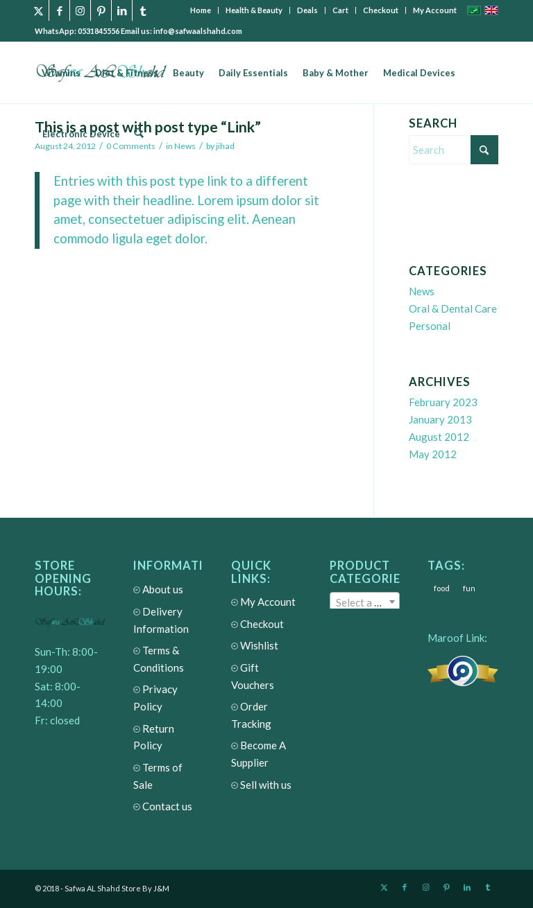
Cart (340, 10)
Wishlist (254, 645)
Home (200, 10)
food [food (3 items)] (442, 588)
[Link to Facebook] (59, 10)
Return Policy (168, 738)
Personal (429, 326)
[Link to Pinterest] (101, 10)
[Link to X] (38, 10)
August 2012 (439, 436)
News (421, 291)
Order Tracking (266, 716)
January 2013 (440, 419)
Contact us (162, 806)
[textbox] (365, 602)
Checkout (380, 10)
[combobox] (365, 601)
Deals (307, 10)
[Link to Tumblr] (143, 10)
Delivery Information (168, 621)
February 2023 (443, 402)
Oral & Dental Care (453, 308)
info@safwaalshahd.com (197, 30)
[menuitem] (201, 10)
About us (158, 589)
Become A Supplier (266, 755)
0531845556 (99, 30)
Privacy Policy (168, 699)
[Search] (138, 133)
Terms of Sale (168, 777)
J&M (161, 888)
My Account (435, 10)
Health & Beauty (254, 10)
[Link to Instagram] (80, 10)
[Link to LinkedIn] (122, 10)
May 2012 (433, 454)
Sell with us (261, 785)
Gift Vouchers (266, 677)
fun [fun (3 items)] (469, 588)
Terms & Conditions (168, 660)
